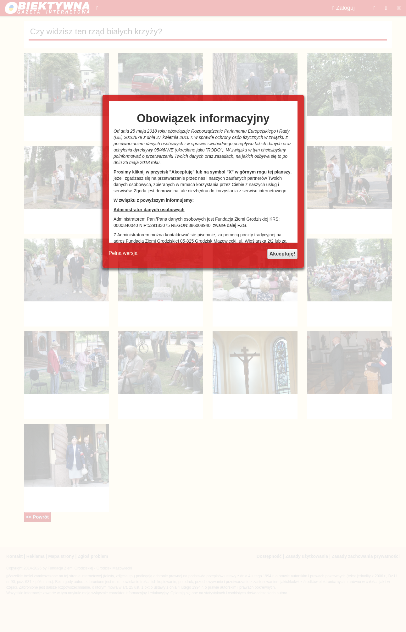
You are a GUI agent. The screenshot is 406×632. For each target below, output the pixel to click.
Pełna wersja (123, 253)
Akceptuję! (282, 253)
